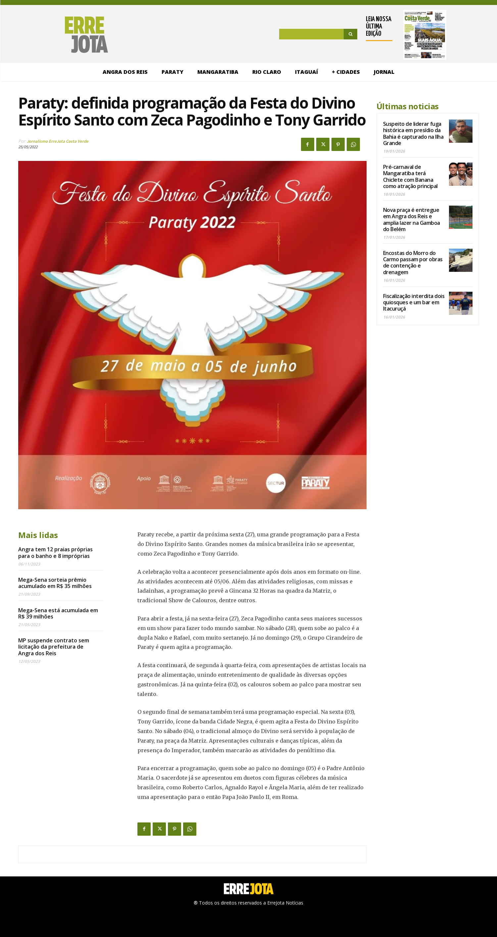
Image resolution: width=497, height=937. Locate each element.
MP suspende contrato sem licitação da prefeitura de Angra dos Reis (53, 647)
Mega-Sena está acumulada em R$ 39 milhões (58, 613)
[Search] (350, 34)
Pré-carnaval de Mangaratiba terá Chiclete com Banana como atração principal (410, 176)
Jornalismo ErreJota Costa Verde (57, 141)
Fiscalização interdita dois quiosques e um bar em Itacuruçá (414, 302)
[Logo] (58, 35)
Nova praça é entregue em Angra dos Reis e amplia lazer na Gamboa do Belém (411, 219)
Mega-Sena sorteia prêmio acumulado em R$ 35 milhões (55, 583)
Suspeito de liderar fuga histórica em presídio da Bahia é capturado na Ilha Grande (413, 133)
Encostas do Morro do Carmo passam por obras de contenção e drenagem (413, 262)
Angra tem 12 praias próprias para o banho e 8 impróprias (55, 552)
